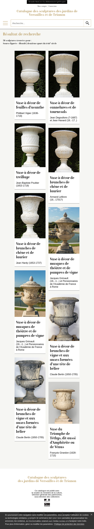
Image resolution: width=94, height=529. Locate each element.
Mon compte (42, 6)
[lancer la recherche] (87, 23)
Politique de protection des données (69, 524)
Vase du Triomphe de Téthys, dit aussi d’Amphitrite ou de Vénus (63, 438)
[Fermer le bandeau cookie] (91, 514)
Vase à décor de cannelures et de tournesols (63, 107)
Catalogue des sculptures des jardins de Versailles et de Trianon (47, 13)
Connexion (52, 6)
